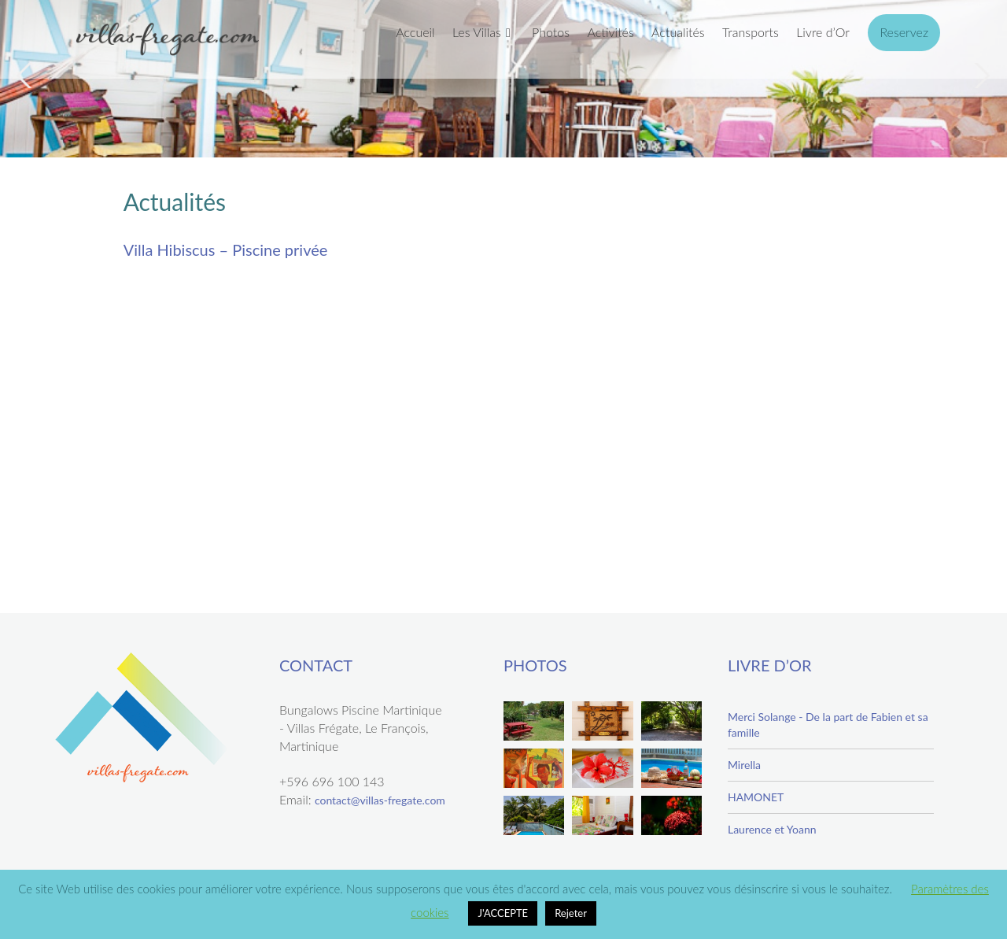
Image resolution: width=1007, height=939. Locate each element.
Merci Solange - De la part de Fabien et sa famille (828, 724)
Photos (551, 31)
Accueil (415, 31)
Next (980, 75)
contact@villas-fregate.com (380, 800)
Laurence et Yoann (772, 829)
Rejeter (571, 913)
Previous (27, 75)
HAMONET (756, 797)
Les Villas (476, 31)
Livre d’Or (823, 31)
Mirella (744, 764)
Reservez (904, 31)
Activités (610, 31)
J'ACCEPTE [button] (503, 913)
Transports (750, 31)
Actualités (678, 31)
